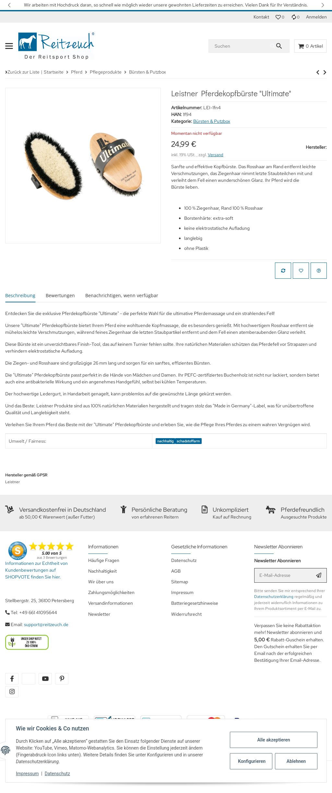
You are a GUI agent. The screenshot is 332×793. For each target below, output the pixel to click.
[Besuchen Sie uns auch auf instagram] (11, 691)
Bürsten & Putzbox (211, 121)
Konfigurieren (252, 761)
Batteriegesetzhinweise (194, 603)
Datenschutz (57, 773)
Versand (215, 154)
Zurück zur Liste (23, 72)
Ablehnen (296, 761)
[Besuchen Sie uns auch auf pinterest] (61, 678)
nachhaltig (165, 441)
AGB (176, 571)
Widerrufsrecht (186, 614)
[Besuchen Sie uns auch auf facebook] (11, 678)
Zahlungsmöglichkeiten (111, 592)
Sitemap (179, 582)
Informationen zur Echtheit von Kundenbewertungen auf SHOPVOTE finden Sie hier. (36, 570)
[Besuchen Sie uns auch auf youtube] (45, 678)
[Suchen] (239, 46)
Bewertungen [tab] (60, 295)
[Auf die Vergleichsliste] (283, 270)
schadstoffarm (188, 441)
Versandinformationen (110, 603)
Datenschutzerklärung (273, 596)
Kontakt (261, 17)
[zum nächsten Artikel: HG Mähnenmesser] (318, 72)
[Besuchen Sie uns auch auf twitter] (28, 678)
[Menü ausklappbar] (9, 46)
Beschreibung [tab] (20, 295)
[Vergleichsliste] (295, 17)
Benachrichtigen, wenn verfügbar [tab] (121, 295)
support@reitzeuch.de (46, 624)
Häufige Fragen (103, 560)
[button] (9, 5)
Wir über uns (100, 582)
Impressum (27, 773)
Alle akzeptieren (273, 739)
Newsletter (99, 614)
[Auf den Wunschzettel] (301, 270)
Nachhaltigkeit (102, 571)
